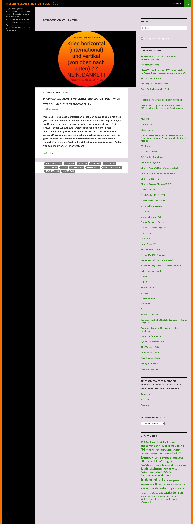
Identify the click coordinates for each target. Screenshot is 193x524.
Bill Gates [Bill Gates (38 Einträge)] (158, 453)
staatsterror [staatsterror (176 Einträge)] (172, 492)
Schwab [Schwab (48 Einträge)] (157, 493)
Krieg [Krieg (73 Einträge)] (167, 484)
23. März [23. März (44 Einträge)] (145, 442)
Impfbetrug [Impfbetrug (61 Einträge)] (164, 475)
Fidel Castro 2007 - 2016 (153, 200)
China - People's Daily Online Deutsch (159, 168)
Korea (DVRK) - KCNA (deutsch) (157, 260)
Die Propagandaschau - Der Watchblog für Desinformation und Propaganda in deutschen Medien (164, 138)
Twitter (145, 399)
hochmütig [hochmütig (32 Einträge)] (159, 472)
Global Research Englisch (153, 227)
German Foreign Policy (152, 216)
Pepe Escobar (147, 287)
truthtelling (52, 182)
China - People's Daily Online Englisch (159, 173)
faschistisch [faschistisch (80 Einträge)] (148, 468)
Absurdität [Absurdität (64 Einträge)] (156, 442)
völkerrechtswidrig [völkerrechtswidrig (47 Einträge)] (163, 499)
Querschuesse (148, 298)
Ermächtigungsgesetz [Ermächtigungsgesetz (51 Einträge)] (152, 465)
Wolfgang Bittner (149, 363)
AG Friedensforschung (152, 157)
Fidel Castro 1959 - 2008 (153, 195)
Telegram (145, 394)
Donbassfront (148, 189)
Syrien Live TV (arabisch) (153, 341)
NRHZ (144, 282)
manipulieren (77, 178)
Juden (64, 178)
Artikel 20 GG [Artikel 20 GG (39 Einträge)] (165, 446)
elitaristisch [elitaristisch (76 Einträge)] (148, 461)
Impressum (177, 4)
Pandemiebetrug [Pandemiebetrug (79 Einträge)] (161, 488)
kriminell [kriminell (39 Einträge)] (174, 485)
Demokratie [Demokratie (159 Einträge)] (151, 457)
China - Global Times (151, 178)
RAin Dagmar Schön (150, 358)
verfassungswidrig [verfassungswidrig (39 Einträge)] (149, 496)
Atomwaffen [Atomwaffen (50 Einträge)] (152, 449)
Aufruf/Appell (62, 92)
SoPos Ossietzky (149, 314)
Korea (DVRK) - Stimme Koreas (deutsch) (161, 265)
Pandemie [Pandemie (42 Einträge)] (145, 488)
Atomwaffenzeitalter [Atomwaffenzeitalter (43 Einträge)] (170, 450)
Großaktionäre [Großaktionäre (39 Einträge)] (147, 472)
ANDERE (145, 119)
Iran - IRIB (145, 238)
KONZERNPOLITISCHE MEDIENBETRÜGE (161, 100)
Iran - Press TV (148, 244)
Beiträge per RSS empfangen (157, 38)
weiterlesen (50, 163)
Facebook (146, 405)
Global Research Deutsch (153, 222)
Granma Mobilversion (151, 206)
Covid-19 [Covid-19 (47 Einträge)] (176, 453)
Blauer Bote (147, 130)
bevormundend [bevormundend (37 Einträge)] (147, 453)
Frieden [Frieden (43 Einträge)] (160, 469)
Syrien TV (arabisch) (151, 336)
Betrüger (70, 175)
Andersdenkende (53, 175)
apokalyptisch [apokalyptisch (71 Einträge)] (149, 445)
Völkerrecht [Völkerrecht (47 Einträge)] (147, 499)
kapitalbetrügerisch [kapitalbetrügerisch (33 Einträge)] (171, 481)
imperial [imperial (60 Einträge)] (167, 471)
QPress (144, 292)
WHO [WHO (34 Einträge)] (175, 499)
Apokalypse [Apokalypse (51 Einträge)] (169, 442)
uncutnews (68, 182)
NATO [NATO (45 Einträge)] (182, 484)
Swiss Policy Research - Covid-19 (157, 89)
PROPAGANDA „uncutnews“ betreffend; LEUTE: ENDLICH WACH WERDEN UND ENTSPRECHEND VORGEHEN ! (78, 106)
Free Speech (110, 175)
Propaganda (93, 178)
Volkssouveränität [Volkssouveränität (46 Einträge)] (166, 496)
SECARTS (145, 303)
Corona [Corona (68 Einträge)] (167, 453)
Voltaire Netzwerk (150, 352)
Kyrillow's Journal (149, 369)
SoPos (144, 309)
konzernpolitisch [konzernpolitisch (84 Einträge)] (152, 484)
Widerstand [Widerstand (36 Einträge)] (146, 502)
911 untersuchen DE (151, 151)
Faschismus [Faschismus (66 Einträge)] (179, 465)
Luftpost (145, 276)
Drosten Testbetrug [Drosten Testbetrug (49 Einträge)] (172, 458)
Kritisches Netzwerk (151, 271)
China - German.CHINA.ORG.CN (157, 184)
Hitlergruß (51, 178)
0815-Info (145, 146)
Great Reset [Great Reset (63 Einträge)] (171, 468)
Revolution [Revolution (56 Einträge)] (147, 492)
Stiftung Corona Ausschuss (154, 83)
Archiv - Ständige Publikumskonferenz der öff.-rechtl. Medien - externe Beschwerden (162, 106)
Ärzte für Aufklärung (151, 78)
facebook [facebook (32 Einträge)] (168, 465)
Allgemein (48, 92)
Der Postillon (147, 124)
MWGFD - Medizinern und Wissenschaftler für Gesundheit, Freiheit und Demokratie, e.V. (163, 71)
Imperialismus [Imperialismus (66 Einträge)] (149, 475)
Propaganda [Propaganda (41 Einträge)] (178, 488)
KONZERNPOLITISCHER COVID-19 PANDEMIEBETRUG (158, 58)
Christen (83, 175)
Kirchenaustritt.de (150, 249)
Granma (145, 211)
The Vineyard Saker (150, 347)
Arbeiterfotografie (150, 162)
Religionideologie (112, 178)
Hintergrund (147, 233)
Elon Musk (95, 175)
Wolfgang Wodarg (150, 64)
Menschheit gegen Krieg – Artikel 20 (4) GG (32, 3)
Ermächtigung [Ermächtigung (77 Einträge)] (165, 461)
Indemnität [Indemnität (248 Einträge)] (152, 479)
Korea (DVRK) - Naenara (153, 254)
